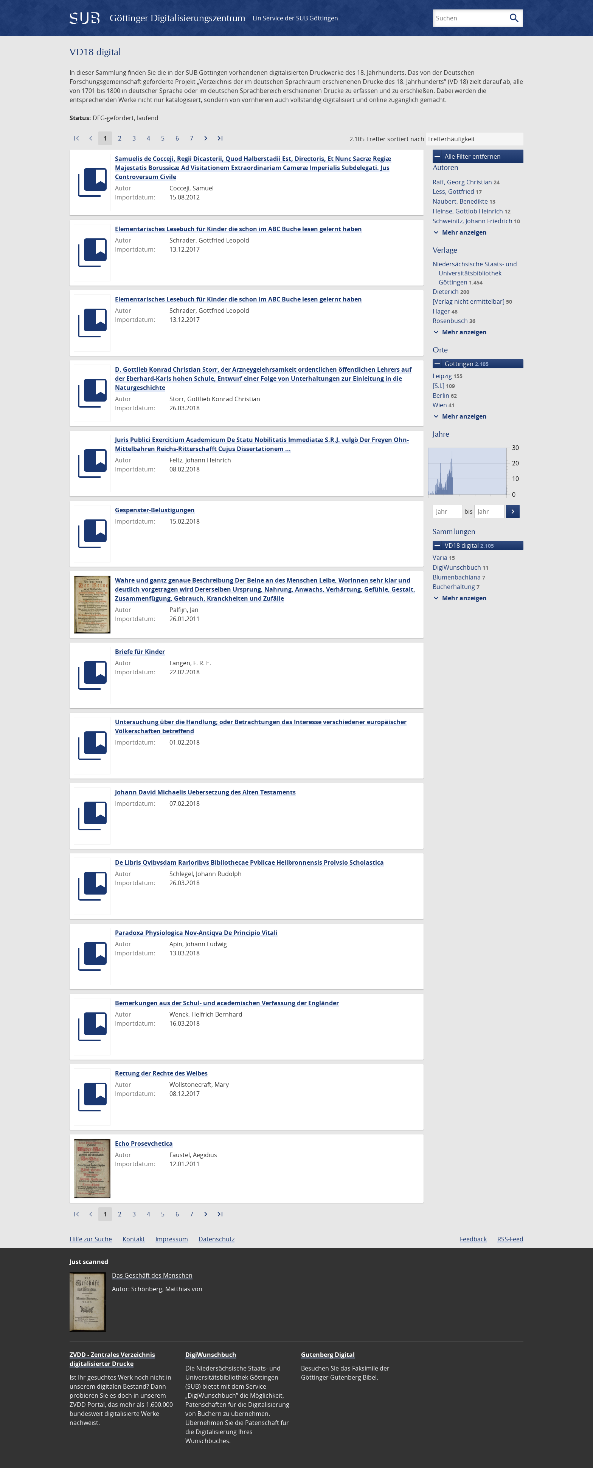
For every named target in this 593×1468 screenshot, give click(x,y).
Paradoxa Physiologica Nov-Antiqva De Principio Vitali (196, 933)
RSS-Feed (510, 1239)
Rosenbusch (454, 321)
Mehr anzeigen (459, 232)
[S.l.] (444, 386)
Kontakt (134, 1239)
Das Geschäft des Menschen (152, 1275)
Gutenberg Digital (328, 1355)
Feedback (473, 1239)
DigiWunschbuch (461, 567)
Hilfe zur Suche (91, 1239)
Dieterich (451, 291)
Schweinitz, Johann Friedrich (476, 221)
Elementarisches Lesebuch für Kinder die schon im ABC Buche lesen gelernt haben (238, 229)
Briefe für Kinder (140, 651)
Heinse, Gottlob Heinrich (472, 211)
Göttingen (461, 363)
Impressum (171, 1239)
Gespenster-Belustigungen (155, 510)
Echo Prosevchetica (144, 1143)
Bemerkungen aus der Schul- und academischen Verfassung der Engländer (227, 1003)
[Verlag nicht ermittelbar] (472, 301)
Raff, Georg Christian (466, 182)
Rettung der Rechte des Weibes (161, 1073)
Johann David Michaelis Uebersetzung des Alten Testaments (205, 792)
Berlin (445, 395)
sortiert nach (405, 139)
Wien (444, 405)
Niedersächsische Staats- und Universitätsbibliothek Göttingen (475, 273)
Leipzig (448, 376)
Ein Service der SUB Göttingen (295, 18)
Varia (444, 557)
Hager (445, 311)
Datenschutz (216, 1239)
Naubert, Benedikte (464, 201)
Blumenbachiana (459, 577)
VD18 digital (463, 545)
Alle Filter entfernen (467, 156)
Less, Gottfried (457, 191)
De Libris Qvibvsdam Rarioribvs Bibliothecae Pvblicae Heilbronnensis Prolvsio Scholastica (249, 862)
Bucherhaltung (456, 587)
